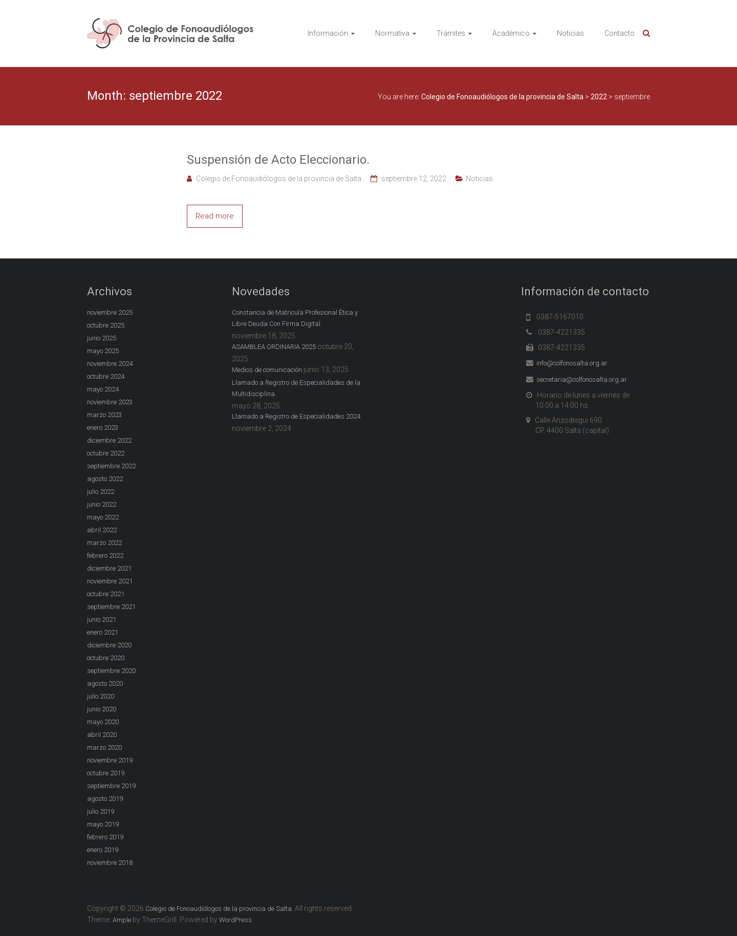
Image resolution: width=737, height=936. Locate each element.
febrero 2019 (105, 837)
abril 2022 (102, 530)
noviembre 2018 (110, 862)
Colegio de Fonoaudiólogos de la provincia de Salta (278, 179)
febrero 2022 (105, 555)
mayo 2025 (103, 351)
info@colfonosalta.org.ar (572, 363)
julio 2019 (100, 811)
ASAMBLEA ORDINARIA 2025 (274, 347)
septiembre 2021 (111, 607)
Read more (215, 216)
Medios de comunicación (267, 370)
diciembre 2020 (109, 645)
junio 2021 (101, 619)
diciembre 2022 (109, 440)
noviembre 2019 (110, 760)
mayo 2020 (103, 722)
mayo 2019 (103, 824)
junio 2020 (101, 709)
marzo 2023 (104, 415)
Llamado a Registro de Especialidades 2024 (296, 416)
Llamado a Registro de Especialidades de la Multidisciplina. (296, 388)
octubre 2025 (105, 325)
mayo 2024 (103, 389)
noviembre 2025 (110, 312)
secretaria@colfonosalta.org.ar (581, 379)
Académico (511, 33)
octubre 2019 (105, 773)
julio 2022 (100, 491)
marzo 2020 (104, 747)
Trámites (451, 33)
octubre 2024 (105, 376)
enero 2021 (102, 632)
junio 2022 (101, 504)
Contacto (619, 33)
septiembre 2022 (111, 466)
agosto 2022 (105, 479)
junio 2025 (101, 338)
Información (328, 33)
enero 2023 (102, 427)
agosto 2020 (105, 683)
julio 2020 (100, 696)
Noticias (570, 33)
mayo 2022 (103, 517)
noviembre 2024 (110, 363)
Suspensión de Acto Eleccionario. (278, 160)
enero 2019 (102, 850)
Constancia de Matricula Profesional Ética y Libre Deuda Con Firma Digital (295, 318)
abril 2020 (102, 734)
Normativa (392, 33)
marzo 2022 (104, 543)
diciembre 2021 (109, 568)
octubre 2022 (105, 453)
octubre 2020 (105, 658)
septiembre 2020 (111, 670)
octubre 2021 (105, 594)
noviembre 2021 (110, 581)
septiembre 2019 (111, 786)
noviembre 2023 (110, 402)
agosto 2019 (105, 798)
